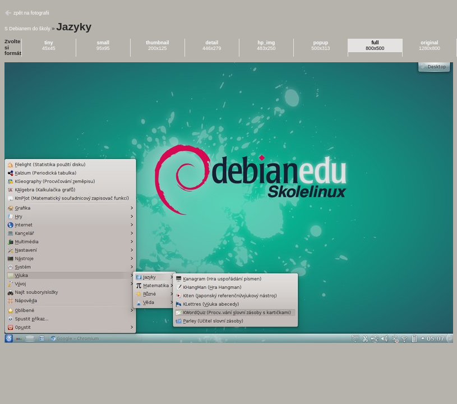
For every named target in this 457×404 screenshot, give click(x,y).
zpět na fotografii (31, 13)
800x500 (375, 45)
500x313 (320, 45)
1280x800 (429, 45)
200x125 (157, 45)
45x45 (49, 45)
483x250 (266, 45)
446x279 (211, 45)
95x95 (103, 45)
